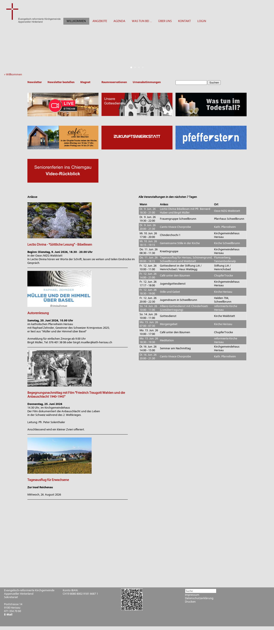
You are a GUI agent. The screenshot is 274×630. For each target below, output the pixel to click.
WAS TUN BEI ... (142, 21)
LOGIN (201, 21)
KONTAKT (184, 21)
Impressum (192, 595)
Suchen (214, 82)
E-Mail (8, 614)
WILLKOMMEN (76, 21)
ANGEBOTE (99, 21)
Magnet (85, 82)
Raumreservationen (114, 82)
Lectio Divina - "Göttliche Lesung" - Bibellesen (59, 244)
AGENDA (119, 21)
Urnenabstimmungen (147, 82)
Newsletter (34, 82)
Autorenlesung (38, 313)
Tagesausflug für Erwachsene (48, 480)
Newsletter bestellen (61, 82)
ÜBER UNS (165, 21)
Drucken (190, 601)
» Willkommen (14, 74)
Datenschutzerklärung (199, 598)
